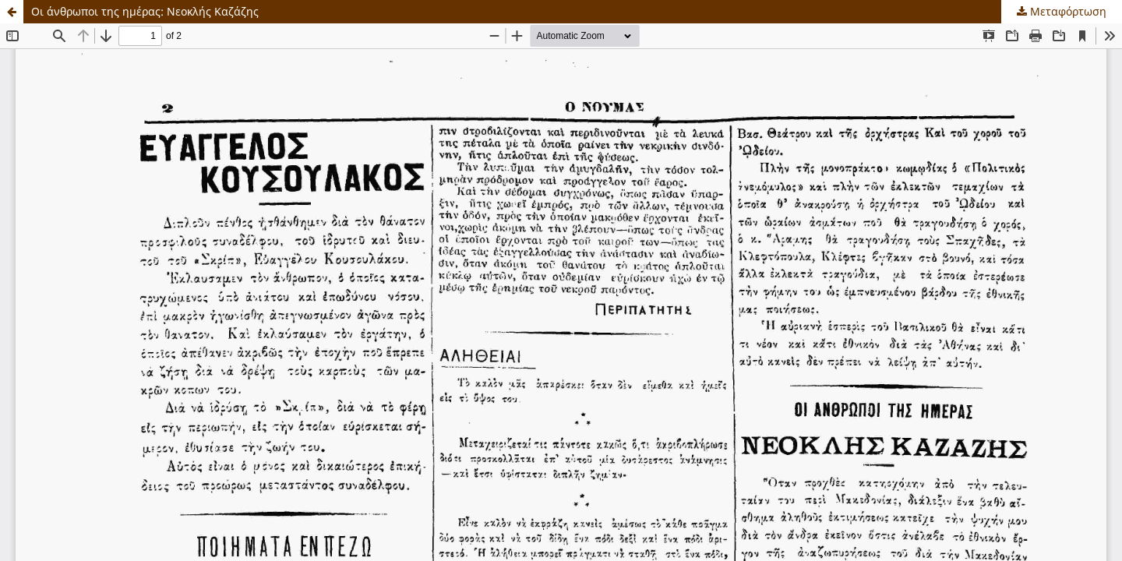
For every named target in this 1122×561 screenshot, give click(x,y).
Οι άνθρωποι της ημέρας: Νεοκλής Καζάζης (145, 11)
